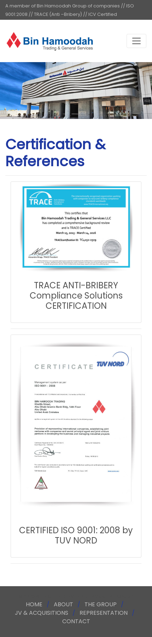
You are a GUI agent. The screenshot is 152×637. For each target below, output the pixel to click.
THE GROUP (100, 604)
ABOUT (63, 604)
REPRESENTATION (104, 613)
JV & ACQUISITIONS (41, 613)
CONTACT (76, 621)
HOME (34, 604)
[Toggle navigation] (136, 41)
